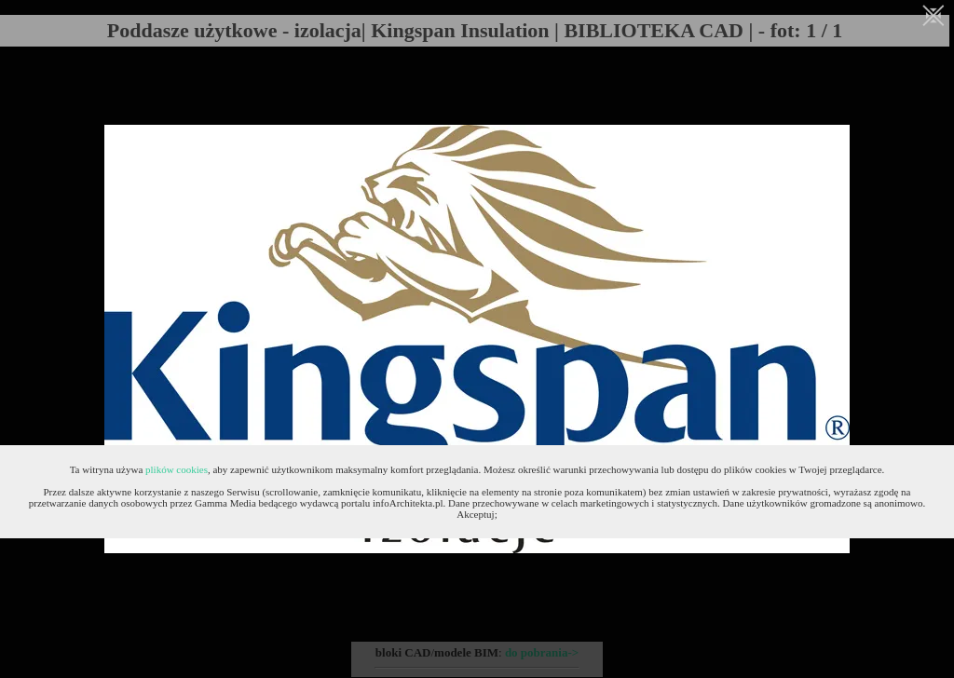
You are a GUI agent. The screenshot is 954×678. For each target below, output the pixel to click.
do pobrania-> (542, 652)
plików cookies (176, 469)
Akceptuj (475, 514)
